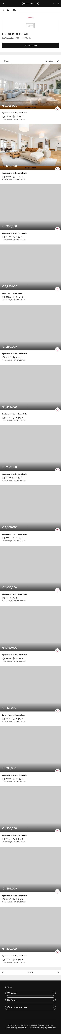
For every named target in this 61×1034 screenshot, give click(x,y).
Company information (48, 1028)
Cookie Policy (34, 1028)
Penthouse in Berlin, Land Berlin (14, 414)
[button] (59, 3)
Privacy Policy (11, 1028)
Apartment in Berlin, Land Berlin (14, 113)
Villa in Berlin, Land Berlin (12, 293)
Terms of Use (22, 1028)
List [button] (6, 61)
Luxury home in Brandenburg (13, 715)
